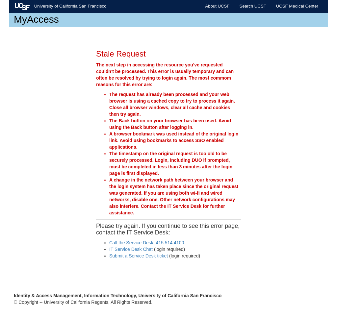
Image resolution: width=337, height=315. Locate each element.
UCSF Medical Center (297, 6)
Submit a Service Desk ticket (138, 255)
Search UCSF (252, 6)
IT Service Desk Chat (131, 249)
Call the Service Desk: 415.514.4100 (146, 242)
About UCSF (217, 6)
